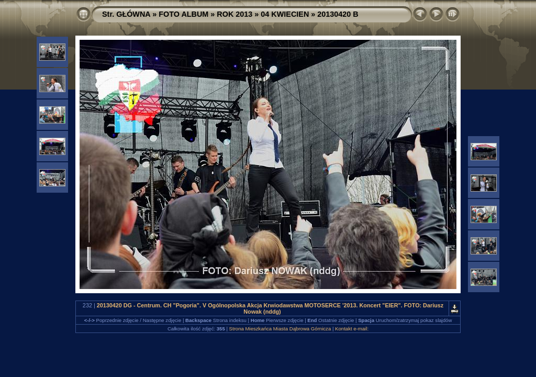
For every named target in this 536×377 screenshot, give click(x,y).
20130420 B (337, 14)
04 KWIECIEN (285, 14)
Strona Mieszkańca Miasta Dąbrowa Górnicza (280, 328)
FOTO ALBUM (183, 14)
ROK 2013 (234, 14)
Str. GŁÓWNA (126, 14)
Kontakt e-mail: (351, 328)
